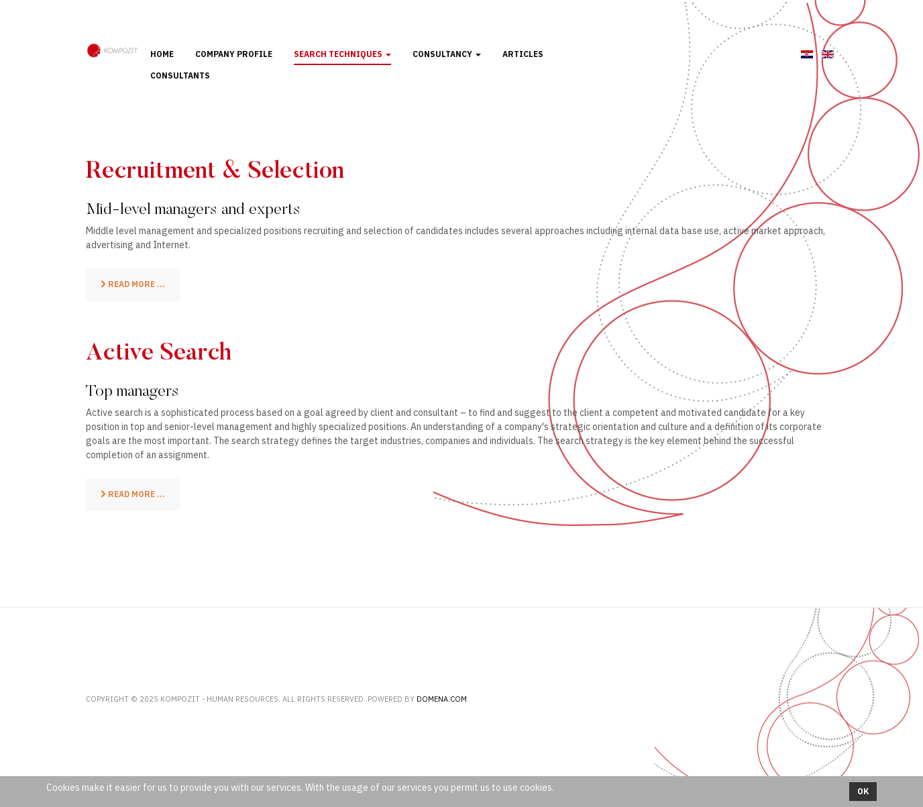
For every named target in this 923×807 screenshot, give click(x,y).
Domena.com (442, 699)
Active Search (158, 354)
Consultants (180, 75)
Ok (863, 791)
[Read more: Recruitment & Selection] (133, 284)
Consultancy (447, 54)
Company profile (233, 54)
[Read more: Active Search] (133, 494)
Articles (522, 54)
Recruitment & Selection (215, 172)
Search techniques (342, 54)
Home (162, 54)
